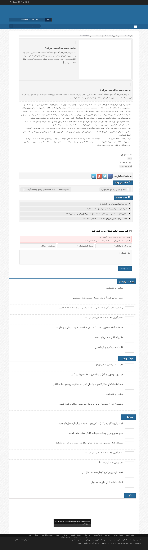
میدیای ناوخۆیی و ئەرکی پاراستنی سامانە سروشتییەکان (97, 375)
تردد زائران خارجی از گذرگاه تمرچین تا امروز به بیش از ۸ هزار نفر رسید (91, 423)
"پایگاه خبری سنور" (119, 540)
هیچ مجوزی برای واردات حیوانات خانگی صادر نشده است (96, 433)
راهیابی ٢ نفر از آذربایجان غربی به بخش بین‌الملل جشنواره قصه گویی (91, 308)
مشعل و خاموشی (114, 288)
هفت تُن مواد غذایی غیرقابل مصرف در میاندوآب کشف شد (105, 218)
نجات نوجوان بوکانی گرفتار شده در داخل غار (102, 472)
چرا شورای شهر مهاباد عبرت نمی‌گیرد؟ (60, 48)
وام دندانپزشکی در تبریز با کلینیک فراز (112, 204)
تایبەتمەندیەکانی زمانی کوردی (109, 347)
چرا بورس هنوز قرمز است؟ (111, 463)
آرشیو (75, 537)
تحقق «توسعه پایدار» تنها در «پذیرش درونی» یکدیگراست (47, 189)
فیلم (16, 540)
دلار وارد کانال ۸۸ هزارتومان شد (109, 337)
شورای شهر (128, 166)
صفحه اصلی (130, 535)
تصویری (28, 535)
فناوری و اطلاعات (47, 535)
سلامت (107, 535)
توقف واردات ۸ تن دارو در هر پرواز (107, 482)
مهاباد (122, 166)
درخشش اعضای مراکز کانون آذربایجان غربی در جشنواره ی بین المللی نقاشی (88, 384)
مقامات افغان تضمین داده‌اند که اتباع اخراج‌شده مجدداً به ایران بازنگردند (89, 328)
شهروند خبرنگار (65, 537)
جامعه (130, 158)
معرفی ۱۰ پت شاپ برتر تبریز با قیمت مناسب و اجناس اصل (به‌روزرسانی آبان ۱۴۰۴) (96, 213)
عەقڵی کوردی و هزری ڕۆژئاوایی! (113, 189)
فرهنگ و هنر (97, 535)
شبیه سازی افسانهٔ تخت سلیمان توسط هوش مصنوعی (97, 298)
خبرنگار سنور (108, 36)
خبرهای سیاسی (118, 535)
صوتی (86, 537)
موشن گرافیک (25, 540)
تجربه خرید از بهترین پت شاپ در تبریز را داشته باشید (107, 209)
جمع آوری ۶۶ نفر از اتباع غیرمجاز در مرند (104, 318)
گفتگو (36, 535)
